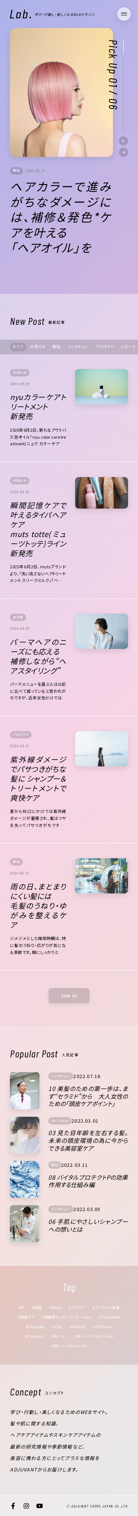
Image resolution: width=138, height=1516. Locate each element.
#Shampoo (35, 1326)
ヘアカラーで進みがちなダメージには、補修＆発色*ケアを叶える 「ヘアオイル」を (60, 217)
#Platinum (102, 1326)
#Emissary (34, 1336)
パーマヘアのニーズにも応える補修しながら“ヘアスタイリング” (38, 656)
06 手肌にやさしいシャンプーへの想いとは (88, 1225)
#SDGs (55, 1307)
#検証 (37, 1307)
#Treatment (109, 1317)
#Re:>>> (59, 1336)
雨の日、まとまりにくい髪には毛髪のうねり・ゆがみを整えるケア (38, 906)
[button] (123, 140)
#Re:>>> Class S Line (94, 1336)
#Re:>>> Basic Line (69, 1345)
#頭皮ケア (26, 1317)
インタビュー (78, 346)
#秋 (21, 1307)
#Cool (57, 1326)
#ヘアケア (77, 1307)
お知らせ (38, 346)
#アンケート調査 (105, 1307)
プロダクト (105, 346)
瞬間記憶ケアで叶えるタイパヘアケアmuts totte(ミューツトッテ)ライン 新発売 (38, 529)
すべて (18, 346)
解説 (16, 170)
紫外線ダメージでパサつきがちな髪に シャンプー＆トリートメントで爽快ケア (38, 779)
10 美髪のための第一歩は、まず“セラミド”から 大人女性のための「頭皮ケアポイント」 (88, 1096)
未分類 (18, 617)
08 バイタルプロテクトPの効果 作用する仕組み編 (88, 1181)
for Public (60, 1120)
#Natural (78, 1326)
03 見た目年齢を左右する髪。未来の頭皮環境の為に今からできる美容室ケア (88, 1140)
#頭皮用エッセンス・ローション (67, 1317)
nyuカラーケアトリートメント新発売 (38, 406)
